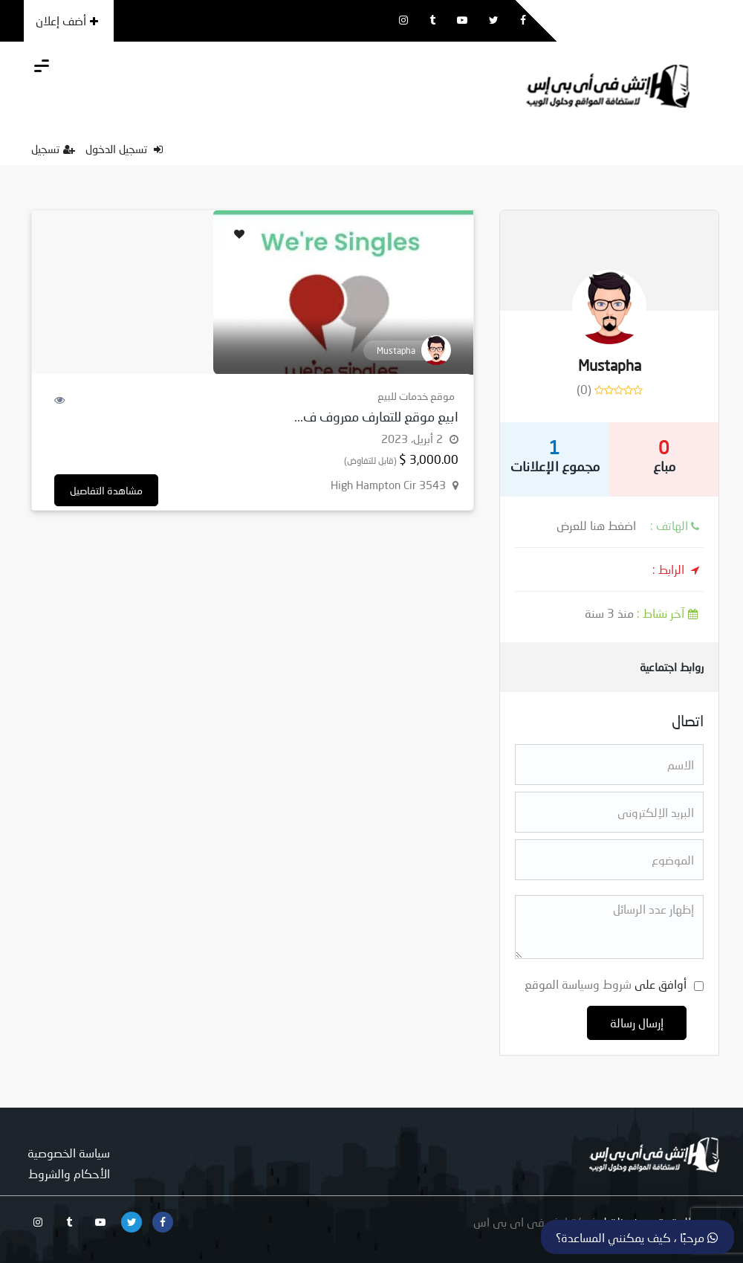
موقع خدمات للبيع (416, 396)
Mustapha (609, 365)
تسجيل (53, 148)
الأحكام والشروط (69, 1173)
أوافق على (606, 984)
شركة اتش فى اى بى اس (535, 1222)
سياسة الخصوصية (68, 1153)
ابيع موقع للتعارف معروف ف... (376, 416)
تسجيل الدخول (124, 148)
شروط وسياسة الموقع (578, 984)
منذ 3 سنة (644, 613)
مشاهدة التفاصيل (106, 490)
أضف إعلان (67, 20)
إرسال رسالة (636, 1022)
